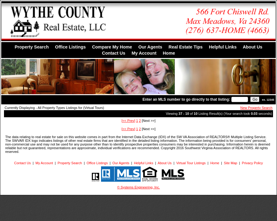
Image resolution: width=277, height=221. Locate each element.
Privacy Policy (252, 163)
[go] (255, 99)
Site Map (230, 163)
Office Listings (70, 47)
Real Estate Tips (186, 47)
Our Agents (150, 47)
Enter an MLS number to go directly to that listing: (186, 99)
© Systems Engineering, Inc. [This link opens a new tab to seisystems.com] (138, 187)
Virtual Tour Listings (191, 163)
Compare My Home (112, 47)
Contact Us (113, 53)
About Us (252, 47)
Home (169, 53)
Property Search (32, 47)
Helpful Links (222, 47)
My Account (143, 53)
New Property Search (256, 108)
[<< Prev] (128, 120)
